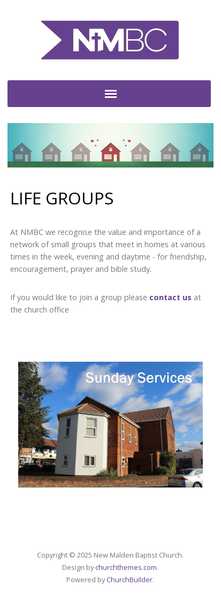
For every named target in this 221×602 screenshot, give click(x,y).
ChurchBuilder (129, 579)
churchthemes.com (126, 567)
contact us (170, 297)
